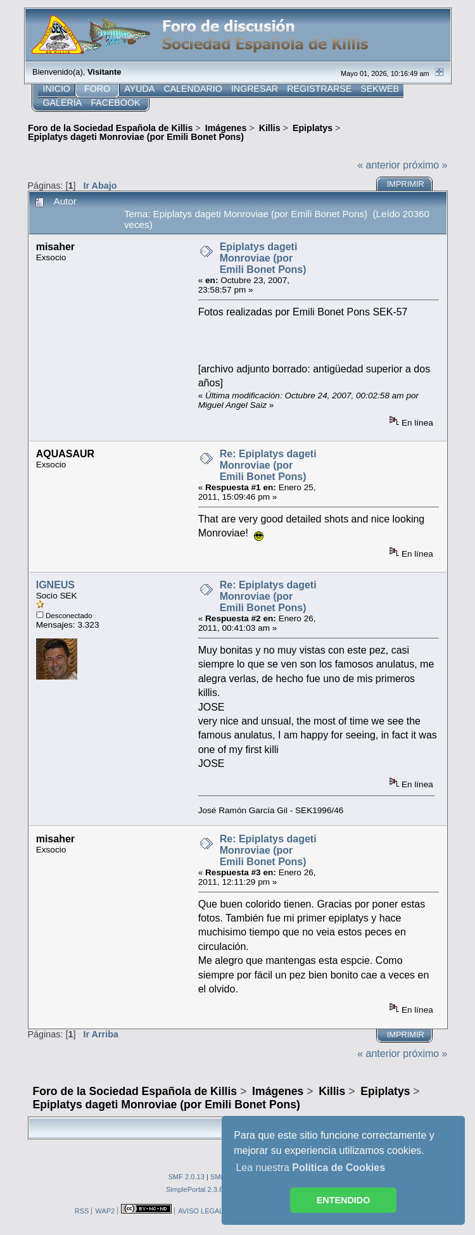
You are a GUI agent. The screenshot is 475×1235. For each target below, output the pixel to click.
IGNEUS (55, 585)
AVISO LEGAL (200, 1211)
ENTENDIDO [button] (343, 1200)
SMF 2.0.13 (186, 1177)
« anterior (378, 165)
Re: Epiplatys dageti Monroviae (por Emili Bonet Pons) (268, 465)
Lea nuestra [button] (310, 1167)
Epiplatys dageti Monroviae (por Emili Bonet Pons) (263, 258)
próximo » (425, 165)
